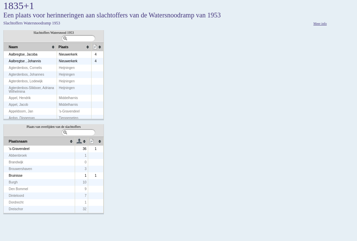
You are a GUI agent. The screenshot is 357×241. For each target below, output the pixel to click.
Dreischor (16, 209)
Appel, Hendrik (20, 98)
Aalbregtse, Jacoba (23, 54)
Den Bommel (18, 189)
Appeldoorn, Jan (21, 111)
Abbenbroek (18, 155)
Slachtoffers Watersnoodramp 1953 (31, 23)
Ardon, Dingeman (22, 118)
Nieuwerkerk (68, 54)
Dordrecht (16, 202)
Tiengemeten (68, 118)
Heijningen (66, 68)
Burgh (13, 182)
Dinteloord (16, 195)
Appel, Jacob (18, 104)
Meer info (320, 23)
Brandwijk (16, 162)
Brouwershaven (20, 169)
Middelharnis (68, 98)
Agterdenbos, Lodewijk (26, 81)
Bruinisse (15, 175)
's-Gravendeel (69, 111)
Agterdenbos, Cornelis (25, 68)
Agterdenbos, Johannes (26, 74)
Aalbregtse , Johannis (25, 61)
